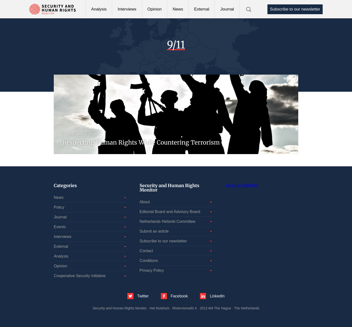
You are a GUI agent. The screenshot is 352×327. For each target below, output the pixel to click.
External (201, 9)
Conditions (149, 261)
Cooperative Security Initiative (80, 276)
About (145, 202)
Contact (146, 251)
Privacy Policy (152, 270)
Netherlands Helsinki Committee (168, 221)
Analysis (99, 9)
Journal (227, 9)
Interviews (127, 9)
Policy (59, 207)
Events (60, 227)
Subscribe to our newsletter (295, 9)
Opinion (154, 9)
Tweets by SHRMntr (241, 185)
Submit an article (154, 231)
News (178, 9)
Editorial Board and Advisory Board (170, 212)
